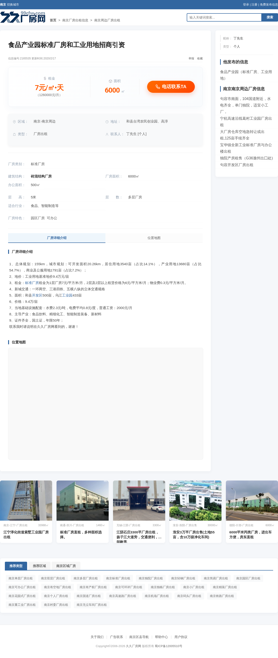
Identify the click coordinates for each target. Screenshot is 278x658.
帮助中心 (161, 637)
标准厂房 (38, 164)
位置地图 (154, 238)
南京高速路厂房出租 (122, 596)
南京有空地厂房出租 (57, 587)
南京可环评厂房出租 (128, 587)
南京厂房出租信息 (75, 20)
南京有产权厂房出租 (93, 587)
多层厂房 (135, 197)
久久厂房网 (133, 646)
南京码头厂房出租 (189, 596)
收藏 (200, 58)
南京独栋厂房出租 (163, 587)
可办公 (52, 218)
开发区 (37, 295)
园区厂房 (38, 218)
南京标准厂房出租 (118, 578)
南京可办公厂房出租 (22, 587)
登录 (246, 4)
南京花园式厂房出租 (22, 596)
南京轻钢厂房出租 (183, 578)
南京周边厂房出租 (107, 20)
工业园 (67, 295)
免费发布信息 (269, 4)
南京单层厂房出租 (21, 578)
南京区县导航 (139, 637)
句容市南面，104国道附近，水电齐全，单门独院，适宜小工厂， (245, 105)
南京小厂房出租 (193, 587)
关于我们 (97, 637)
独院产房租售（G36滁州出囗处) (246, 158)
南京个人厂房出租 (56, 596)
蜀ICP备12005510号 (168, 646)
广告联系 (116, 637)
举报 (191, 58)
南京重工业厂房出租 (22, 604)
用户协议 (180, 637)
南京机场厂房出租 (157, 596)
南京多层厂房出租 (86, 578)
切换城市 (13, 4)
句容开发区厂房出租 (236, 165)
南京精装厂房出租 (225, 587)
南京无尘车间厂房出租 (92, 604)
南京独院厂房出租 (151, 578)
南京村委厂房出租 (56, 604)
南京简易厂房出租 (216, 578)
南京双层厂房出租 (53, 578)
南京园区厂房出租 (248, 578)
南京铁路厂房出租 (222, 596)
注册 (254, 4)
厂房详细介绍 (56, 238)
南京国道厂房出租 (89, 596)
